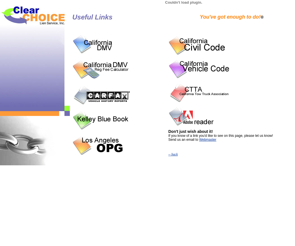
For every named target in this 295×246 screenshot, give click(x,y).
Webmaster (207, 140)
